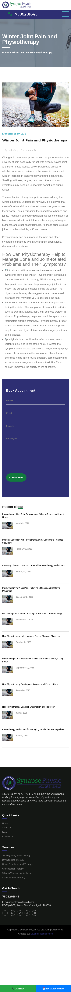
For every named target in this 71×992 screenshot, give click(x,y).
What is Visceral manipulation (16, 873)
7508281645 (10, 896)
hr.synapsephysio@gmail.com (18, 902)
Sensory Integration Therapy (16, 855)
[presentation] (28, 467)
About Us (6, 827)
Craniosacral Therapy (13, 868)
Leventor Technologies (41, 933)
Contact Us (7, 836)
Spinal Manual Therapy (13, 877)
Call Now (18, 988)
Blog (4, 832)
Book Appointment (53, 988)
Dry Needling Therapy (13, 860)
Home (5, 52)
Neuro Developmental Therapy (17, 864)
